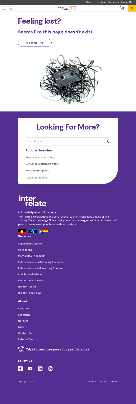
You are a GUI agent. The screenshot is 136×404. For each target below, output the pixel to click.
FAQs (21, 327)
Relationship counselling (40, 157)
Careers (23, 321)
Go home (35, 42)
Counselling (25, 249)
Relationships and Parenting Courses (40, 268)
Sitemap (114, 381)
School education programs (42, 163)
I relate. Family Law (29, 292)
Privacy (103, 381)
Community (113, 2)
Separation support (37, 170)
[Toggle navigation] (4, 8)
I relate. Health (27, 286)
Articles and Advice (30, 274)
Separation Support (30, 243)
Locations (101, 2)
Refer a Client (26, 339)
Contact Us (126, 2)
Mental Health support (31, 256)
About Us (90, 2)
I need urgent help (37, 177)
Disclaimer (91, 381)
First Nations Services (31, 280)
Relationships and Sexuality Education (41, 262)
